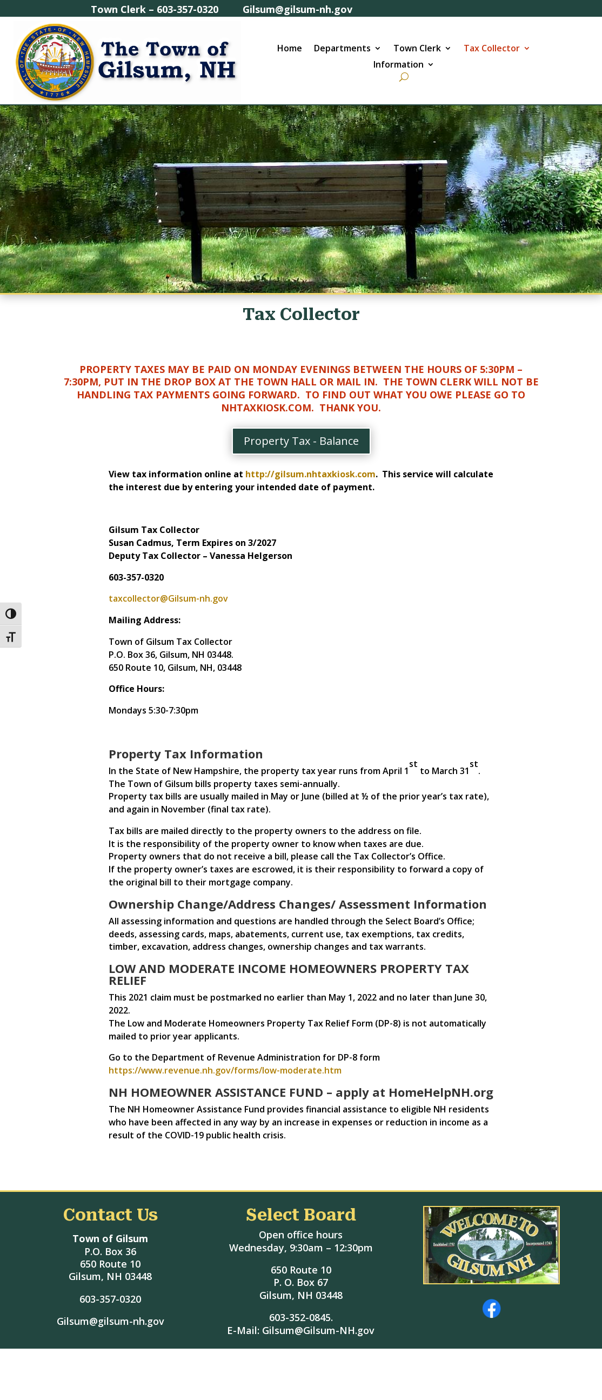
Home (289, 49)
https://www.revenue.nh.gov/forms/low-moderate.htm (225, 1070)
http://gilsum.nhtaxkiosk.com (310, 474)
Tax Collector (492, 49)
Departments (342, 49)
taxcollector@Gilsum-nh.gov (170, 598)
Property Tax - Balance (301, 441)
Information (398, 65)
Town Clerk (417, 49)
